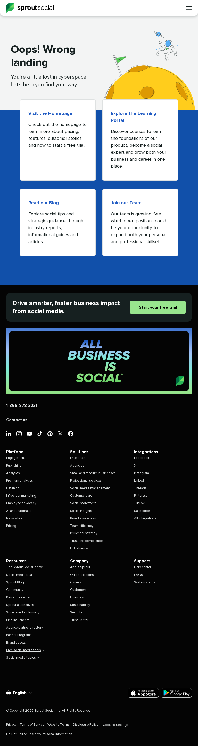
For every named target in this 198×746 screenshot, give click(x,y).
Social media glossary (22, 612)
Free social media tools (25, 650)
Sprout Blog (15, 582)
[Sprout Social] (30, 8)
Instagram (141, 473)
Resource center (18, 597)
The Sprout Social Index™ (24, 567)
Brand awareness (83, 518)
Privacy (11, 724)
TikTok (139, 503)
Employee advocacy (21, 503)
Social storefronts (83, 503)
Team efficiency (81, 526)
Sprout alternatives (20, 605)
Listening (13, 488)
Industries (79, 548)
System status (144, 582)
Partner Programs (19, 635)
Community (14, 590)
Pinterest (140, 496)
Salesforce (142, 511)
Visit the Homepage (50, 113)
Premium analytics (19, 480)
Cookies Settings (115, 725)
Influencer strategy (83, 533)
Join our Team (126, 203)
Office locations (82, 575)
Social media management (90, 488)
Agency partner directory (24, 627)
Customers (78, 590)
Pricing (11, 526)
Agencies (77, 465)
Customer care (81, 496)
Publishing (14, 465)
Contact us (16, 420)
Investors (77, 597)
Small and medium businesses (93, 473)
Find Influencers (17, 620)
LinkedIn (140, 480)
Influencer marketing (21, 496)
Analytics (13, 473)
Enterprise (77, 458)
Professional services (86, 480)
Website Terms (58, 724)
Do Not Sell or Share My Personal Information (39, 734)
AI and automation (20, 511)
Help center (142, 567)
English (19, 692)
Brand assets (16, 642)
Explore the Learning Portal (133, 117)
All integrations (145, 518)
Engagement (15, 458)
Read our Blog (43, 203)
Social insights (81, 511)
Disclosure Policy (85, 724)
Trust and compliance (86, 541)
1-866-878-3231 (21, 405)
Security (76, 612)
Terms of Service (32, 724)
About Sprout (80, 567)
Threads (140, 488)
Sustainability (80, 605)
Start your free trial (158, 307)
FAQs (138, 575)
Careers (76, 582)
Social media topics (22, 657)
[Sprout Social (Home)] (99, 361)
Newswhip (14, 518)
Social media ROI (19, 575)
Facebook (141, 458)
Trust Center (79, 620)
